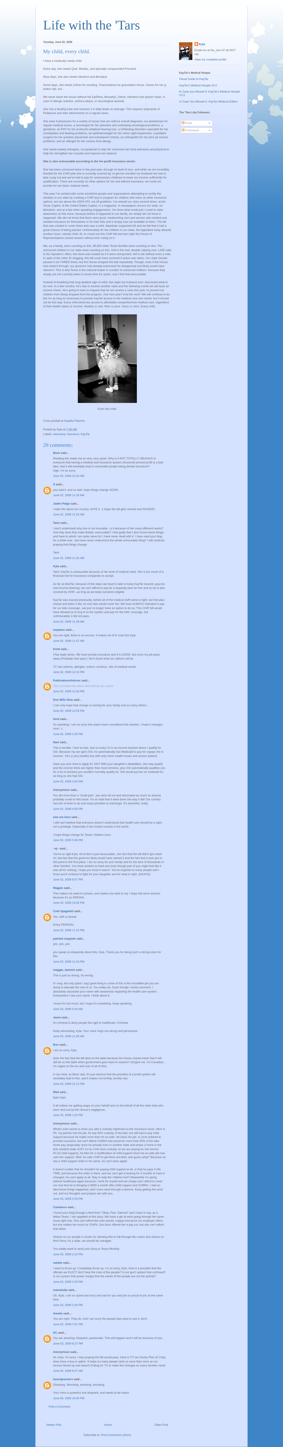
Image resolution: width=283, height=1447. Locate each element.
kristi (56, 649)
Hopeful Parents (74, 420)
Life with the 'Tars (91, 25)
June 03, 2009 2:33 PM (68, 1281)
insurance (73, 434)
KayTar (85, 434)
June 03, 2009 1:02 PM (68, 1115)
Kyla (56, 566)
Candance (60, 1207)
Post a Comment (59, 1406)
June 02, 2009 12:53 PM (68, 710)
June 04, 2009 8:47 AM (68, 1370)
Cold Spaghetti (63, 911)
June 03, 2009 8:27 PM (68, 1343)
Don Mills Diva (63, 699)
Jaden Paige (61, 503)
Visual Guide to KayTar (193, 79)
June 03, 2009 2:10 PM (68, 1254)
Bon (56, 1044)
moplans (59, 629)
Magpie (58, 888)
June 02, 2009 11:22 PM (68, 930)
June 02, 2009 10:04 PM (68, 902)
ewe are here (62, 817)
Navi (56, 742)
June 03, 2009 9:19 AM (68, 1009)
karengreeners (63, 1379)
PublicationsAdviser (67, 680)
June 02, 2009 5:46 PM (68, 840)
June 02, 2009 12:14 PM (68, 672)
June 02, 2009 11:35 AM (68, 558)
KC (55, 1332)
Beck (56, 453)
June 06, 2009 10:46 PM (68, 1398)
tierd (56, 719)
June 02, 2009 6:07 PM (68, 879)
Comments (190, 130)
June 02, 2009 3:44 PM (68, 781)
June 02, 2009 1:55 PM (68, 734)
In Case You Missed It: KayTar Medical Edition (208, 101)
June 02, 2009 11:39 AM (68, 621)
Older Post (161, 1424)
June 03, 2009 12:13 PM (68, 1083)
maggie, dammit (64, 969)
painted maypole (64, 938)
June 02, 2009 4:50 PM (68, 809)
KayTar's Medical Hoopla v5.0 (198, 85)
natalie (57, 1262)
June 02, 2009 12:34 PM (68, 691)
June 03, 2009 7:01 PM (68, 1324)
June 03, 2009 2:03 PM (68, 1198)
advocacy (59, 434)
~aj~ (56, 848)
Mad (56, 1092)
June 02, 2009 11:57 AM (68, 640)
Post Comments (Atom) (116, 1435)
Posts (187, 123)
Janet (57, 1017)
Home (108, 1424)
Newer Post (53, 1424)
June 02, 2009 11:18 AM (68, 495)
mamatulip (60, 1290)
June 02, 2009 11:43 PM (68, 961)
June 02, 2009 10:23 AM (68, 476)
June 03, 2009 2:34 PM (68, 1305)
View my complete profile (210, 59)
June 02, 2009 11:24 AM (68, 514)
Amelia (58, 1313)
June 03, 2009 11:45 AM (68, 1036)
